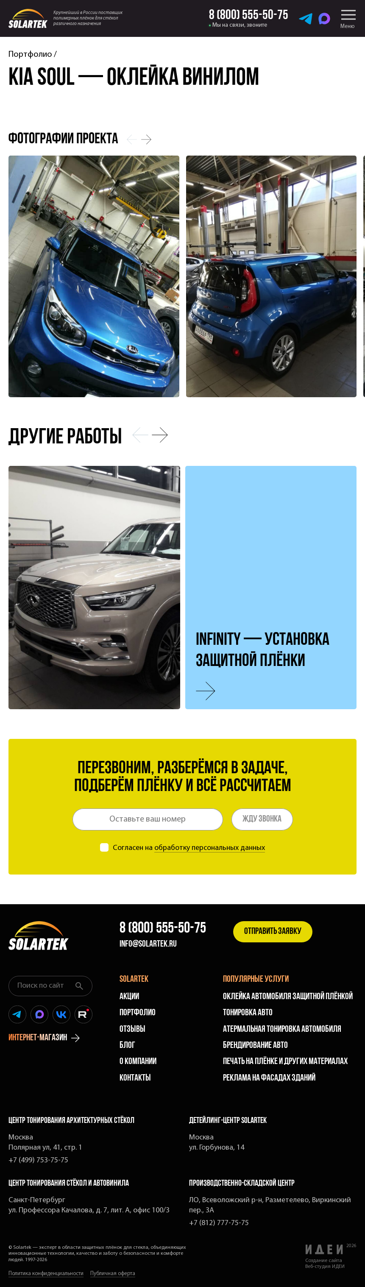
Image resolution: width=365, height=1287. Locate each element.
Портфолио (30, 54)
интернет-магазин (44, 1038)
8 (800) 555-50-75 (163, 928)
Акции (129, 997)
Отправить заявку (272, 931)
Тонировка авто (248, 1013)
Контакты (135, 1078)
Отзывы (132, 1029)
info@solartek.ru (148, 944)
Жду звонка (261, 819)
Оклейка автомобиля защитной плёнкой (288, 997)
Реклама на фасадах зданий (269, 1078)
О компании (138, 1062)
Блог (127, 1045)
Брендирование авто (255, 1045)
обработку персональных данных (209, 848)
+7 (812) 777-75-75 (219, 1223)
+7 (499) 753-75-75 (38, 1160)
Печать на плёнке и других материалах (285, 1062)
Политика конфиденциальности (46, 1273)
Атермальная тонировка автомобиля (282, 1029)
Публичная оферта (112, 1273)
